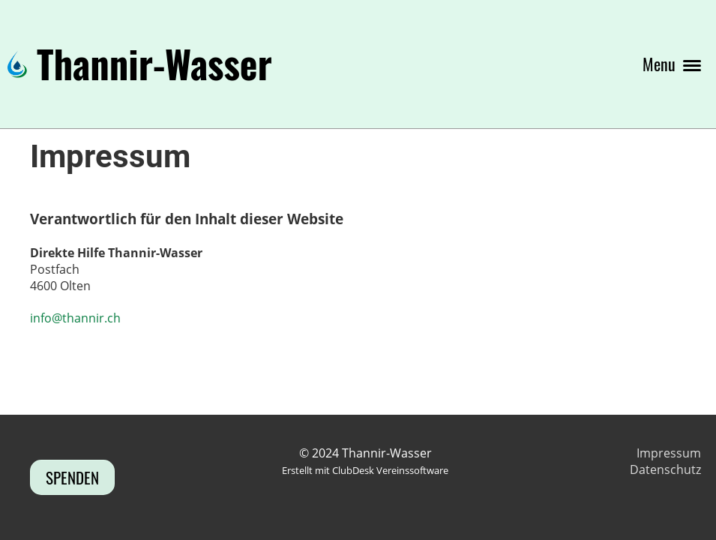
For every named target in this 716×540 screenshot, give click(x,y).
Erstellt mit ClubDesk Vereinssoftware (365, 470)
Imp (647, 453)
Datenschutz (665, 469)
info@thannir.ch (75, 318)
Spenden (72, 477)
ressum (679, 453)
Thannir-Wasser (154, 64)
